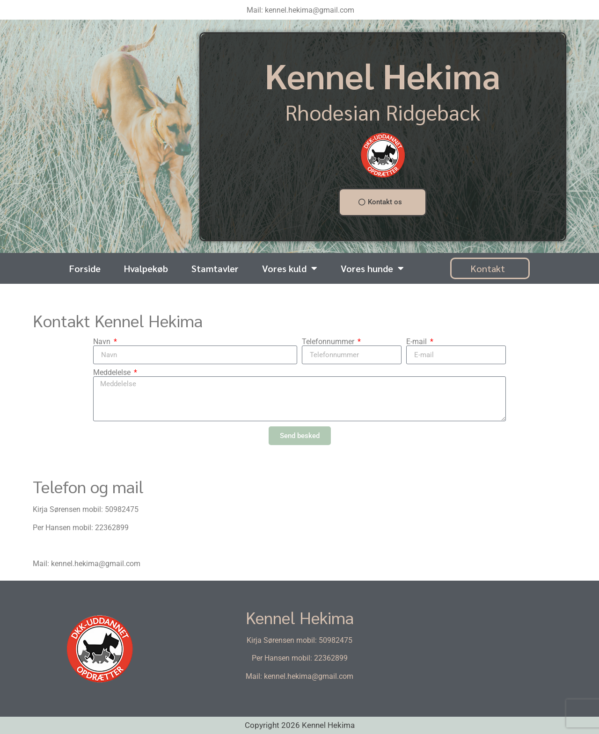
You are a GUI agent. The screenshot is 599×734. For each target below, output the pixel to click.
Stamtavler (215, 268)
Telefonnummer (329, 341)
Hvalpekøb (146, 268)
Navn (102, 341)
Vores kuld (289, 268)
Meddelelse (112, 372)
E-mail (417, 341)
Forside (85, 268)
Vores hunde (372, 268)
